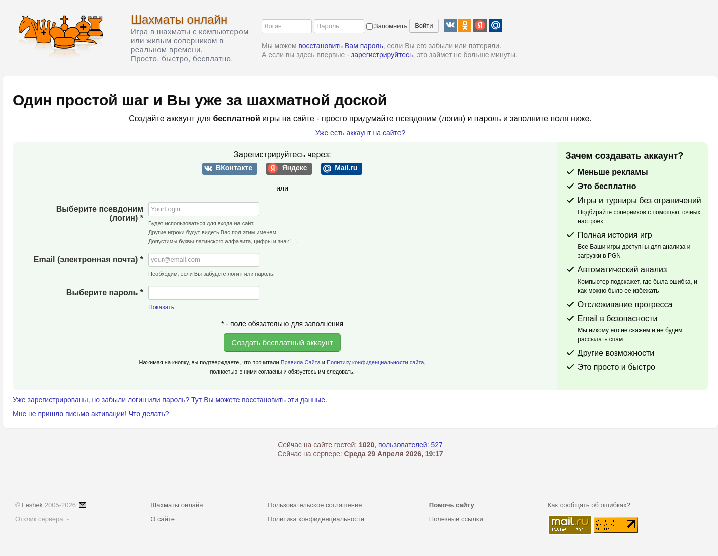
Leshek (32, 505)
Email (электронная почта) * (88, 259)
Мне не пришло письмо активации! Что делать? (91, 414)
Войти (424, 25)
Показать (161, 307)
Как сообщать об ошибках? (589, 505)
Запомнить (386, 26)
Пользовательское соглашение (315, 505)
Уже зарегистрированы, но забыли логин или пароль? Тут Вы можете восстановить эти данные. (170, 400)
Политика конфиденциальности (316, 519)
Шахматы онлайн (179, 19)
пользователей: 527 (410, 445)
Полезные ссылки (456, 519)
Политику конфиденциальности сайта (375, 362)
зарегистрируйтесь (382, 55)
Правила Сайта (301, 362)
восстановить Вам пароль (341, 46)
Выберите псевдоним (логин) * (99, 213)
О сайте (162, 519)
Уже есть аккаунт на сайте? (360, 133)
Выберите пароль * (104, 292)
